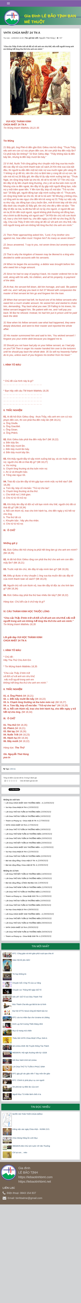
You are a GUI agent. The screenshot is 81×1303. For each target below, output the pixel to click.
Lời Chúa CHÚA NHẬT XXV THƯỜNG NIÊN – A (24, 944)
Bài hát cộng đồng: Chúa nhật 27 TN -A (21, 957)
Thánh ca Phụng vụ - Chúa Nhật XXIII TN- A (23, 1033)
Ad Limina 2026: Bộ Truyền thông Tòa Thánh (30, 1142)
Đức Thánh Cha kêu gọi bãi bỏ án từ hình (29, 1101)
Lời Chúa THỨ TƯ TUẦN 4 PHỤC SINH (28, 1163)
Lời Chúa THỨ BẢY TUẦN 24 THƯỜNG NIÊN (23, 939)
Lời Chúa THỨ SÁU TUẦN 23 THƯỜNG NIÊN (23, 975)
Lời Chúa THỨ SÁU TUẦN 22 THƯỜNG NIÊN (23, 1019)
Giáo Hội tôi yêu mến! (21, 1056)
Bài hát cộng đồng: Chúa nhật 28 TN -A (21, 961)
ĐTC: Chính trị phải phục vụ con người (28, 1176)
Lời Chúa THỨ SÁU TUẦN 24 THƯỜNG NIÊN (23, 935)
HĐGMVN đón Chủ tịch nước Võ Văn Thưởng (31, 1242)
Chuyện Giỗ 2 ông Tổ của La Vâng (26, 1079)
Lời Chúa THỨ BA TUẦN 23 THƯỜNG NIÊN (23, 997)
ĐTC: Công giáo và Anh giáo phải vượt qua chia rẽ (33, 1050)
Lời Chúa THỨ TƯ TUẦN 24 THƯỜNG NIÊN (23, 926)
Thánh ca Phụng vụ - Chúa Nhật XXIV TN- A (23, 993)
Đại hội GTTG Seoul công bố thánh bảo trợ (30, 1107)
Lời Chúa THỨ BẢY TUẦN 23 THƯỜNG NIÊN (23, 970)
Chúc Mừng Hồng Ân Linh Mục (25, 1234)
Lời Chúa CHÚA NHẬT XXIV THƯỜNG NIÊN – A (24, 899)
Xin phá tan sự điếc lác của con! (25, 1183)
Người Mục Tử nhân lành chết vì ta (26, 1191)
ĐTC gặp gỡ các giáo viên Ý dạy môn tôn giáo (31, 1170)
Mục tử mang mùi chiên (22, 1127)
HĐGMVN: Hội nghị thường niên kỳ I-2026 (29, 1149)
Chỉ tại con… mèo (19, 1249)
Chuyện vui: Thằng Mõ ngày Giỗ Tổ (26, 1086)
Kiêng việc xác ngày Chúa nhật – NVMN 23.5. (31, 1225)
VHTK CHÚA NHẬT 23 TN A (16, 1024)
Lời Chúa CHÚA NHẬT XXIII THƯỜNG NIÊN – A (24, 1010)
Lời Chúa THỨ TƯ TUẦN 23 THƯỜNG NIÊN (23, 988)
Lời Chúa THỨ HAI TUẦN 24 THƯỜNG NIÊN (23, 908)
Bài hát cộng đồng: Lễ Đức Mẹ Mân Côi (21, 979)
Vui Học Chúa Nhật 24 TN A (17, 904)
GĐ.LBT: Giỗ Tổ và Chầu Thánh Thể (27, 1093)
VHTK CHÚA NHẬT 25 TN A (16, 921)
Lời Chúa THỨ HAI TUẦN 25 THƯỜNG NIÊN (23, 952)
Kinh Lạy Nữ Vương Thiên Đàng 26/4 (27, 1120)
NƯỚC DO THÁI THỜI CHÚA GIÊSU (27, 1210)
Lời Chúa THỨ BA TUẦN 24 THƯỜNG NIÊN (23, 912)
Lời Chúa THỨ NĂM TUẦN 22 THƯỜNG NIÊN (23, 1028)
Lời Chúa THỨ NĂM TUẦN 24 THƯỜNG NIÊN (23, 930)
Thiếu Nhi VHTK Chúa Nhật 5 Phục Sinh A (29, 1134)
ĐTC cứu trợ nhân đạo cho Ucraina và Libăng (31, 1114)
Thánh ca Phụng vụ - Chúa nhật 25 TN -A (22, 917)
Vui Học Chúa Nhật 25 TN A (17, 948)
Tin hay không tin (19, 1070)
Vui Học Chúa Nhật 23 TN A (17, 1006)
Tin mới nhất (40, 1042)
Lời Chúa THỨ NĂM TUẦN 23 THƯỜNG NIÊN (23, 984)
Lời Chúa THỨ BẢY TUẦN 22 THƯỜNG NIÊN (23, 1015)
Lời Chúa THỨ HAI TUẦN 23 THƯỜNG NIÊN (23, 1001)
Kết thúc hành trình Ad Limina (24, 1156)
